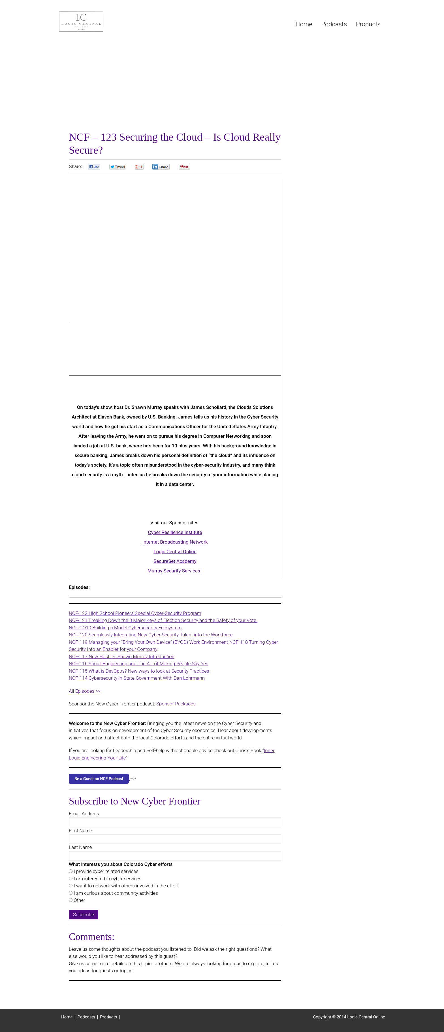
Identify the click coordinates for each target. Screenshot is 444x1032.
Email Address (84, 813)
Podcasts (86, 1017)
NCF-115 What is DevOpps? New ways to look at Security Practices (139, 671)
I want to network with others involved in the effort (125, 886)
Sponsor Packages (176, 704)
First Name (80, 830)
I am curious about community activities (115, 893)
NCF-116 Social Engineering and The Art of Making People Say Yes (138, 663)
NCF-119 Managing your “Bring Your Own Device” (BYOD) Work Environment (148, 642)
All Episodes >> (85, 691)
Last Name (80, 847)
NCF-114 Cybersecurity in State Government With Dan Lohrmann (137, 678)
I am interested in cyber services (106, 878)
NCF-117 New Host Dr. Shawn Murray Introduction (121, 656)
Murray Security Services (174, 571)
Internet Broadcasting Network (175, 542)
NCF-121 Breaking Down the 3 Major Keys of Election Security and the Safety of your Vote (163, 620)
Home (66, 1017)
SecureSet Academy (175, 561)
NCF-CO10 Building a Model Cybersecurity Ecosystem (125, 627)
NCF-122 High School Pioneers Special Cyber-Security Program (135, 613)
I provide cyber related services (105, 871)
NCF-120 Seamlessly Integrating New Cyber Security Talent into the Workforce (151, 635)
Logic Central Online (101, 21)
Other (78, 900)
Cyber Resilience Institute (175, 532)
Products (108, 1017)
